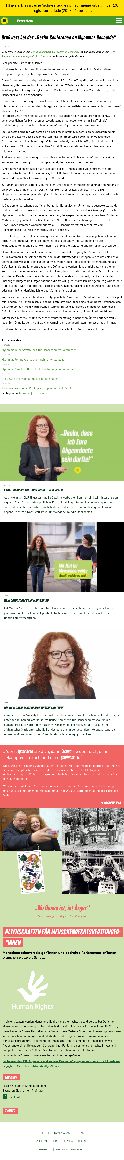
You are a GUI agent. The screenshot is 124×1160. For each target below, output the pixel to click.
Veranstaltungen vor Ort (55, 790)
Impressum (61, 1149)
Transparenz (44, 1149)
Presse (70, 1141)
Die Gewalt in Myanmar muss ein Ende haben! (30, 379)
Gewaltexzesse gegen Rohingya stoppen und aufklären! (36, 388)
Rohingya (38, 393)
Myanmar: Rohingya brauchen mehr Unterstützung (33, 359)
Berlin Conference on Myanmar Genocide (54, 51)
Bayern (79, 1133)
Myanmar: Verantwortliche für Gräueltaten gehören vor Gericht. (41, 369)
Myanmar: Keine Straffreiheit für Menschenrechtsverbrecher (39, 350)
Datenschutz (78, 1149)
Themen (44, 1133)
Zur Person (42, 1141)
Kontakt (58, 1141)
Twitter (80, 790)
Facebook (14, 1097)
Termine (82, 1141)
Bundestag (62, 1133)
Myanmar (25, 393)
